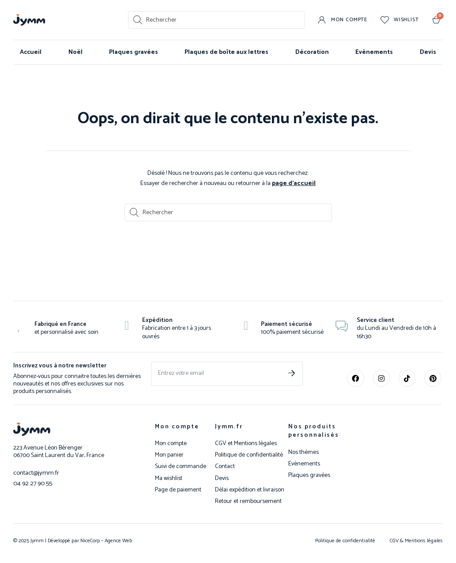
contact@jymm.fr (35, 472)
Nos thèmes (303, 452)
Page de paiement (178, 490)
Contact (225, 466)
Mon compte (177, 426)
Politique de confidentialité (249, 455)
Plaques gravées (133, 52)
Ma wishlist (168, 478)
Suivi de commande (180, 466)
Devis (428, 52)
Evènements (374, 52)
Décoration (312, 52)
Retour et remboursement (248, 501)
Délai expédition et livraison (249, 490)
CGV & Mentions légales (416, 540)
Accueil (30, 52)
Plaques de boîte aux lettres (226, 52)
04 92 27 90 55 (31, 482)
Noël (75, 52)
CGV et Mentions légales (246, 443)
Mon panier (169, 455)
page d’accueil (293, 183)
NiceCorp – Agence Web (105, 540)
